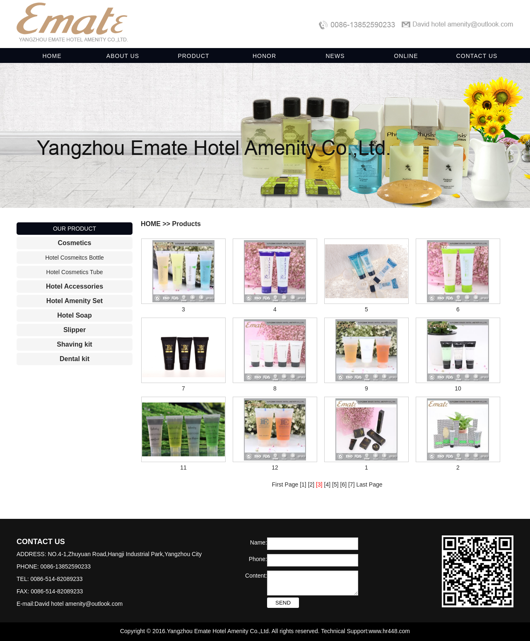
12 (275, 467)
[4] (327, 484)
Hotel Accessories (74, 286)
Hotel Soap (74, 315)
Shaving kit (74, 344)
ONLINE (406, 56)
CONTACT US (477, 56)
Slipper (74, 329)
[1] (303, 484)
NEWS (335, 56)
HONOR (264, 56)
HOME (52, 56)
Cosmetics (75, 242)
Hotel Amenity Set (74, 300)
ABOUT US (122, 56)
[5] (335, 484)
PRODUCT (193, 56)
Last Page (369, 484)
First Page (285, 484)
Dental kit (74, 358)
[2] (311, 484)
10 (458, 388)
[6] (343, 484)
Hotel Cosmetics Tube (74, 272)
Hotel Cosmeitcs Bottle (74, 257)
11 (183, 467)
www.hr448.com (389, 631)
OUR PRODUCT (74, 228)
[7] (351, 484)
